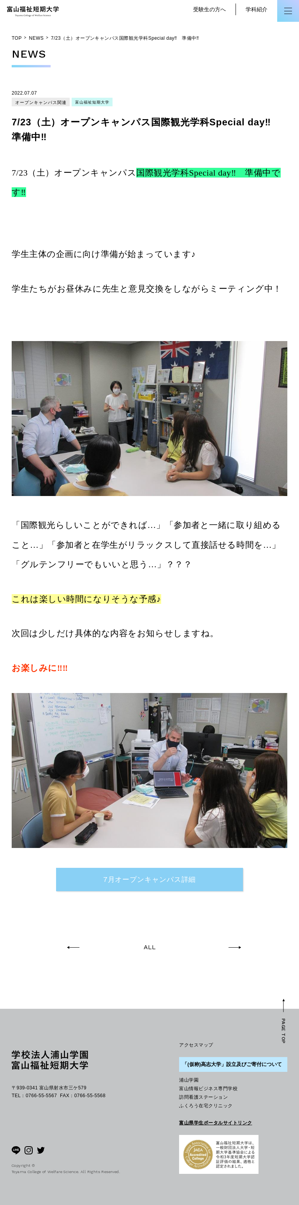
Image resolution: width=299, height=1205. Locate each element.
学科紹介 (256, 9)
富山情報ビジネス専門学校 (208, 1088)
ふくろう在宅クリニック (205, 1105)
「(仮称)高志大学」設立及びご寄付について (232, 1064)
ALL (150, 947)
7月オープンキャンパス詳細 (149, 879)
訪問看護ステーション (203, 1097)
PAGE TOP (283, 1031)
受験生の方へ (209, 9)
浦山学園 (189, 1080)
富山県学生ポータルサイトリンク (215, 1123)
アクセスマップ (196, 1045)
